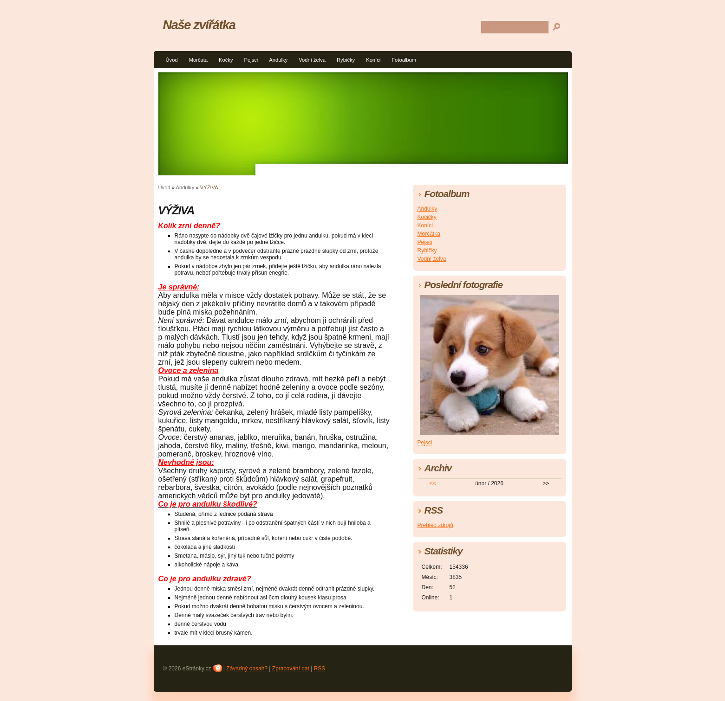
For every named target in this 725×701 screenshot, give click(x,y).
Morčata (198, 60)
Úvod (172, 60)
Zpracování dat (290, 668)
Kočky (226, 60)
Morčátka (429, 234)
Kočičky (427, 217)
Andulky (278, 60)
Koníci (373, 60)
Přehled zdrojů (435, 525)
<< (433, 483)
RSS (320, 668)
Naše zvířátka (199, 25)
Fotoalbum (404, 60)
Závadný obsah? (247, 668)
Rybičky (346, 60)
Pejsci (251, 60)
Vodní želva (312, 60)
